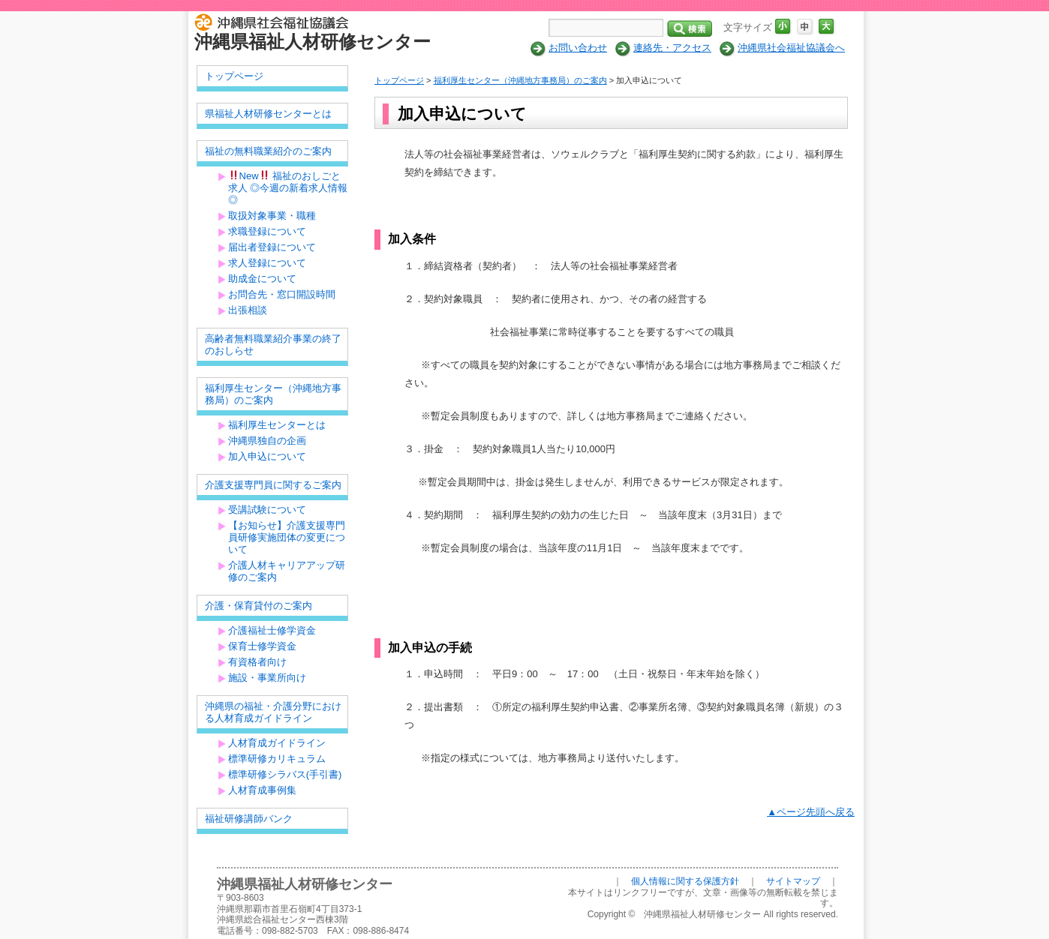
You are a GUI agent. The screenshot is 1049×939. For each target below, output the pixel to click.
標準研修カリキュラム (277, 758)
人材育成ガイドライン (277, 742)
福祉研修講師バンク (249, 818)
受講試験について (267, 509)
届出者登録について (272, 247)
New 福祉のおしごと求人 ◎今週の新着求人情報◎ (288, 188)
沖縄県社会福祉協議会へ (791, 47)
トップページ (399, 80)
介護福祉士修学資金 (272, 630)
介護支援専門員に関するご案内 (273, 484)
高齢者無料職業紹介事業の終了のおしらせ (273, 344)
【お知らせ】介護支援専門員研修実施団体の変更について (286, 537)
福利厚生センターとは (277, 424)
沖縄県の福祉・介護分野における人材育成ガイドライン (273, 712)
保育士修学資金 (262, 646)
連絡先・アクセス (672, 47)
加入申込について (267, 456)
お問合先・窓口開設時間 (281, 294)
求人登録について (267, 262)
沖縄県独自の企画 (267, 440)
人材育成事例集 (262, 790)
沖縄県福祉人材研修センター (312, 42)
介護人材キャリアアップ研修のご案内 (286, 571)
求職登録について (267, 231)
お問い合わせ (578, 47)
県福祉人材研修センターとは (268, 113)
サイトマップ (793, 881)
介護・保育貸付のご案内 (258, 605)
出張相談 (247, 310)
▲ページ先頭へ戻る (811, 812)
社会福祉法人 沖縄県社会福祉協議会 (275, 21)
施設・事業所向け (267, 677)
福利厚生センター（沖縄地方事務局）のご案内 (520, 80)
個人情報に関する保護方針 (685, 881)
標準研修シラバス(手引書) (285, 774)
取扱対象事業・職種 (272, 215)
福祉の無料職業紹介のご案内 (268, 151)
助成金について (262, 278)
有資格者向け (257, 662)
